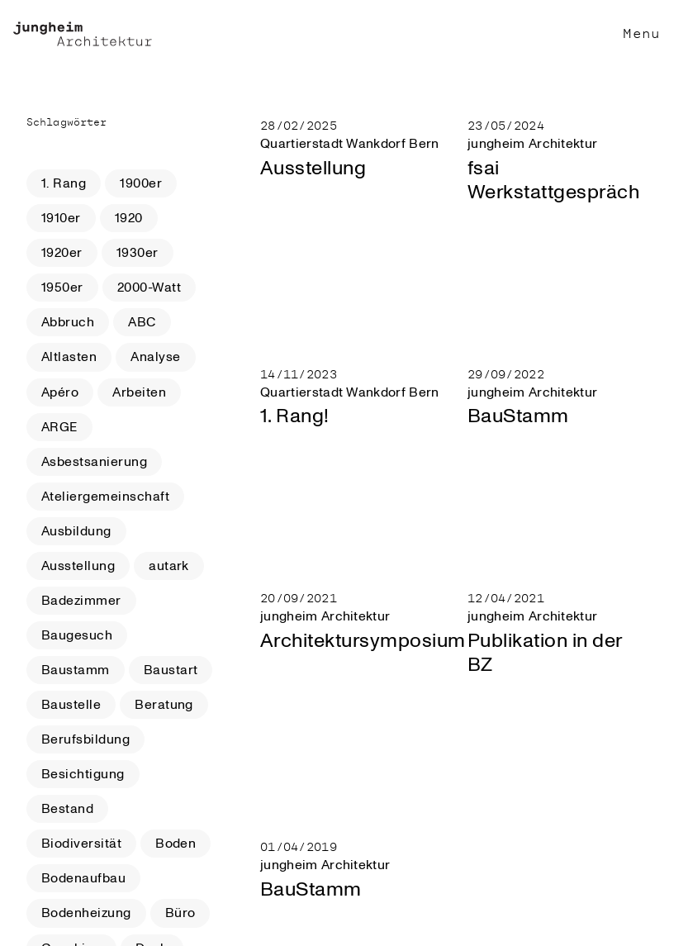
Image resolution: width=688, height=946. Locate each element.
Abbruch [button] (67, 322)
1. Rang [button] (63, 183)
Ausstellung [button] (78, 566)
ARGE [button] (59, 427)
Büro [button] (180, 913)
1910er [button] (61, 218)
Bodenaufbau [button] (83, 878)
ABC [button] (141, 322)
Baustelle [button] (71, 705)
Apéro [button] (59, 392)
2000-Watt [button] (149, 287)
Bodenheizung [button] (86, 913)
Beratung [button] (164, 705)
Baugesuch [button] (76, 635)
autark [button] (169, 566)
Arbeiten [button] (139, 392)
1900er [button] (141, 183)
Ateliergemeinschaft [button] (105, 496)
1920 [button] (129, 218)
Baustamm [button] (75, 670)
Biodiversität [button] (81, 843)
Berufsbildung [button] (85, 739)
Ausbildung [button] (76, 531)
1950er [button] (62, 287)
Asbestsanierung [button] (94, 462)
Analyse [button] (155, 357)
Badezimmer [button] (81, 601)
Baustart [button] (171, 670)
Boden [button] (175, 843)
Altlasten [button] (69, 357)
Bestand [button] (67, 809)
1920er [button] (62, 253)
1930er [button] (137, 253)
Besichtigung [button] (83, 774)
